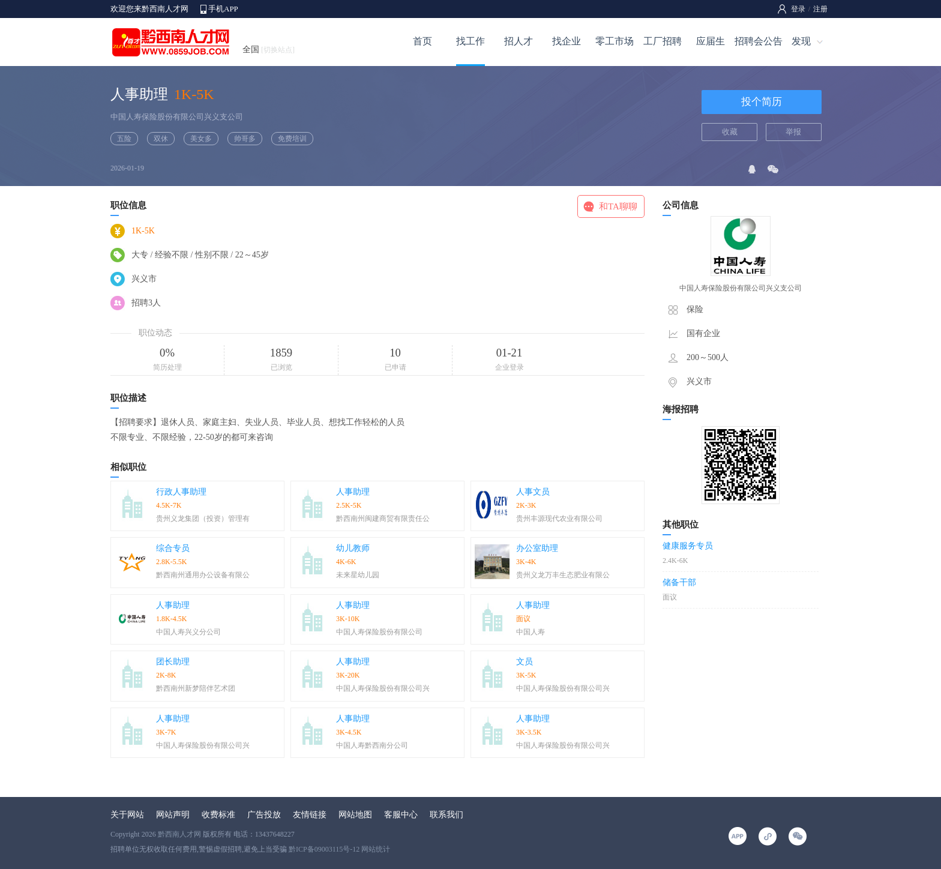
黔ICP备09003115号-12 (324, 849)
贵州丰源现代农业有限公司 (559, 518)
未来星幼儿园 (357, 575)
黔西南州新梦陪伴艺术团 (195, 688)
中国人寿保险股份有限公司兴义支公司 (176, 116)
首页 (422, 41)
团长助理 (173, 661)
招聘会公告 (759, 41)
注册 (820, 9)
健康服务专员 (688, 545)
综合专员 (173, 548)
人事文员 (533, 491)
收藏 (730, 131)
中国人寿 (530, 632)
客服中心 (401, 814)
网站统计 (375, 849)
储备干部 (679, 582)
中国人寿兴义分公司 (188, 632)
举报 (793, 131)
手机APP (223, 8)
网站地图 (355, 814)
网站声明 (173, 814)
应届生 (710, 41)
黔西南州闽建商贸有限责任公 (383, 518)
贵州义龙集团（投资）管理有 (203, 518)
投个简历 (761, 101)
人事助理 (353, 491)
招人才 (518, 41)
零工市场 (614, 41)
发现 (801, 41)
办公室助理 (537, 548)
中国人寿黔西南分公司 (372, 745)
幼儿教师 (353, 548)
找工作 (470, 41)
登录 (798, 9)
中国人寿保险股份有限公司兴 (383, 688)
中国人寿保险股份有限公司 (379, 632)
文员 (524, 661)
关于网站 (127, 814)
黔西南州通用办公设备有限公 (203, 575)
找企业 (566, 41)
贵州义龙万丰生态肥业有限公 (563, 575)
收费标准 (218, 814)
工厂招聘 (662, 41)
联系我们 (446, 814)
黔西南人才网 (179, 834)
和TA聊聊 (618, 206)
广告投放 (264, 814)
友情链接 (309, 814)
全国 (268, 49)
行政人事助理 (181, 491)
